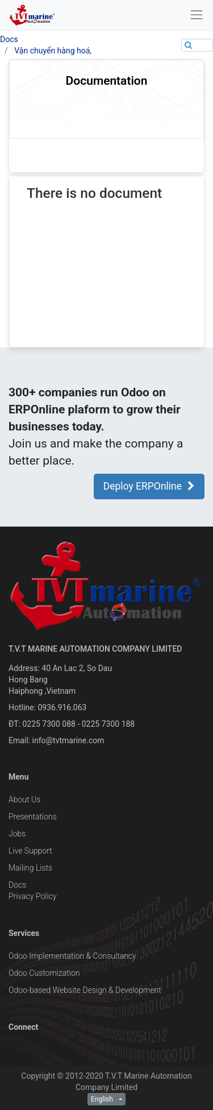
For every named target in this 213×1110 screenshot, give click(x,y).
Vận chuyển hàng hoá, (52, 50)
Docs (9, 39)
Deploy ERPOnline (149, 486)
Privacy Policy (32, 896)
